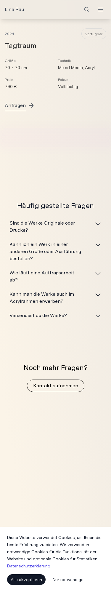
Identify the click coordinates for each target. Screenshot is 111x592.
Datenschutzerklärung (28, 566)
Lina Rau (14, 9)
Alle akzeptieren (26, 579)
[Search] (86, 9)
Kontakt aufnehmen (55, 385)
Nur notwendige (68, 579)
